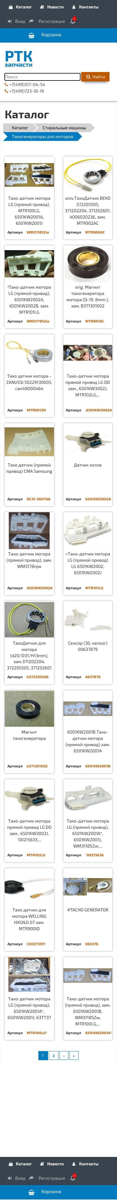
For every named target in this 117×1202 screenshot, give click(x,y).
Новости (51, 6)
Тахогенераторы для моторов (42, 136)
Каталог (20, 6)
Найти (95, 76)
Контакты (85, 6)
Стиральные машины (64, 127)
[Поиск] (42, 76)
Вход (16, 21)
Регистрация (47, 21)
